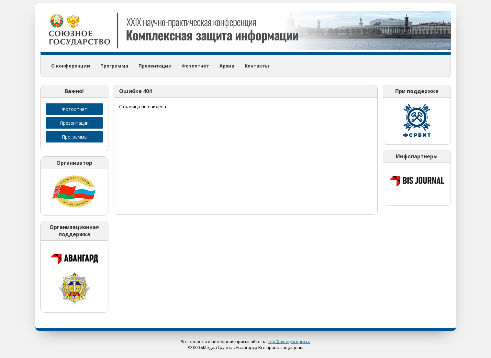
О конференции (70, 66)
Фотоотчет (195, 66)
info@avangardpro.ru (289, 341)
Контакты (257, 66)
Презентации (155, 66)
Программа (114, 66)
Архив (226, 66)
